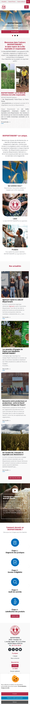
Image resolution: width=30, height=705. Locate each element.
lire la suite (5, 317)
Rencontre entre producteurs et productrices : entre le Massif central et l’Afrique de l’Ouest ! (14, 403)
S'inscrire (15, 665)
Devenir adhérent (15, 671)
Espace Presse (11, 1)
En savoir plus (15, 31)
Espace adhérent (21, 1)
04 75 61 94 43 (16, 645)
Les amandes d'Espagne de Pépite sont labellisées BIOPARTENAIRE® (12, 351)
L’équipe (15, 656)
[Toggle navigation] (26, 7)
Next (27, 23)
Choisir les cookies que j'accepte (15, 698)
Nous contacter (15, 658)
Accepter (15, 693)
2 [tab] (15, 35)
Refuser (15, 702)
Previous (2, 23)
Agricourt (11, 306)
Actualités (3, 1)
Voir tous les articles (15, 478)
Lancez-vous (15, 616)
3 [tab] (17, 35)
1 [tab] (12, 35)
